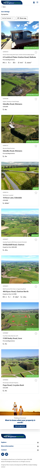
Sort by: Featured (8, 18)
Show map (21, 18)
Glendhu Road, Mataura (12, 104)
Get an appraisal (20, 426)
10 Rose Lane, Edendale (12, 198)
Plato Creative (10, 464)
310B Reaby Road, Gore (12, 338)
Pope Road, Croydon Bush (13, 385)
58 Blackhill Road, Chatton (13, 245)
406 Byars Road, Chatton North (15, 291)
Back (3, 7)
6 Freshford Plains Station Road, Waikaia (19, 57)
